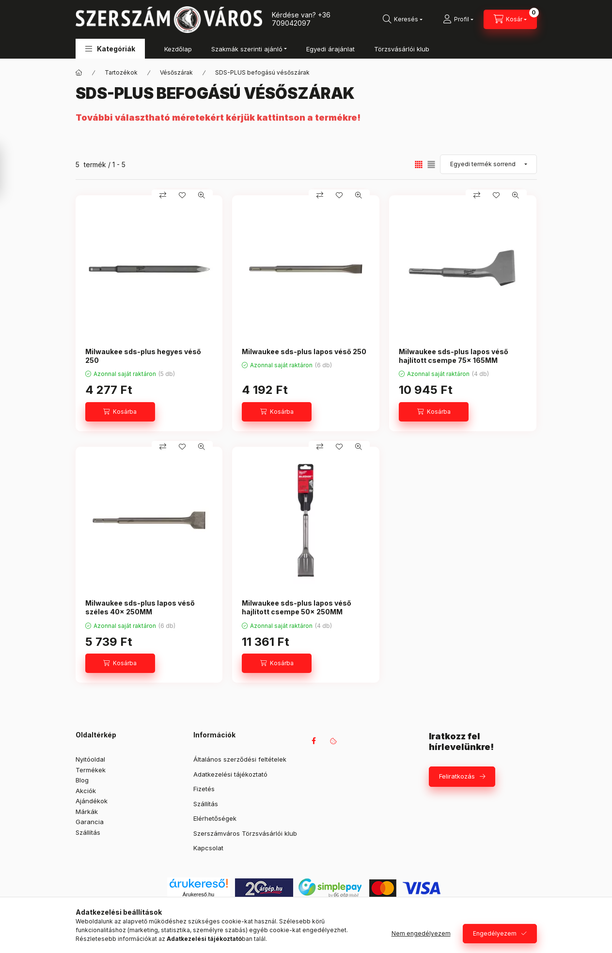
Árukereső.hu (198, 894)
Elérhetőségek (214, 818)
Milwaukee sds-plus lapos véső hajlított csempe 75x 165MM (453, 355)
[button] (110, 49)
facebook (314, 740)
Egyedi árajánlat (330, 49)
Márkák (87, 811)
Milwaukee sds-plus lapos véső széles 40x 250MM (140, 607)
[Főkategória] (79, 72)
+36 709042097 (301, 19)
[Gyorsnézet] (201, 195)
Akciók (86, 791)
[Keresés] (403, 19)
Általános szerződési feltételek (239, 759)
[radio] (431, 164)
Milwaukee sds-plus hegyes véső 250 (143, 355)
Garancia (90, 822)
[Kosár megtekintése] (510, 19)
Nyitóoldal (90, 759)
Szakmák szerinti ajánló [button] (246, 49)
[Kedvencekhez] (182, 195)
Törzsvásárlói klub (401, 49)
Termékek (91, 770)
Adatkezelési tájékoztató (230, 774)
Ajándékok (92, 801)
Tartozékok (121, 72)
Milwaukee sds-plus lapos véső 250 (304, 351)
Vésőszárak (176, 72)
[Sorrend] (488, 164)
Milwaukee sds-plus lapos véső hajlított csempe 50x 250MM (296, 607)
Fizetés (204, 789)
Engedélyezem (495, 933)
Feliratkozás (457, 776)
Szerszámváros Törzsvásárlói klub (245, 833)
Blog (82, 780)
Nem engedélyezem (421, 933)
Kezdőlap (178, 49)
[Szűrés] (9, 171)
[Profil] (458, 19)
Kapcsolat (208, 848)
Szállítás (88, 832)
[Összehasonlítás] (163, 195)
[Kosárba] (120, 412)
